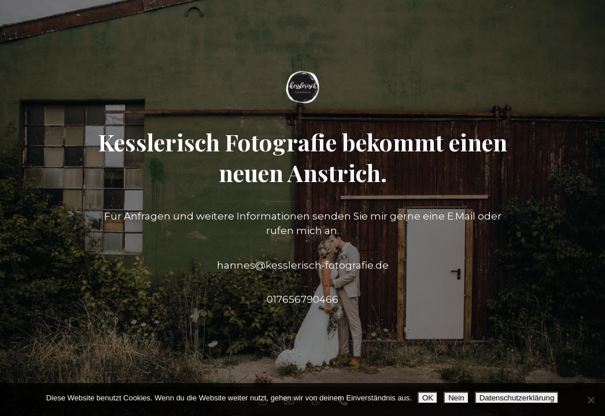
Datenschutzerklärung (517, 397)
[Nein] (590, 400)
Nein (456, 397)
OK (427, 397)
